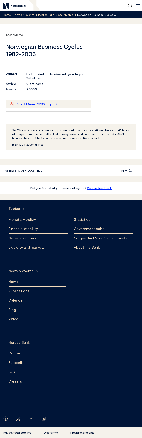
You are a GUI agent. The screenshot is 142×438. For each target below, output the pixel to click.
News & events (21, 271)
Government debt (89, 228)
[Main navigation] (138, 6)
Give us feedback (99, 188)
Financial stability (23, 228)
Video (13, 318)
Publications (19, 291)
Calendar (16, 300)
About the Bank (87, 247)
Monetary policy (22, 219)
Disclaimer (51, 432)
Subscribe (17, 362)
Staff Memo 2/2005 (37, 104)
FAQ (12, 371)
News (13, 281)
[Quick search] (130, 6)
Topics (14, 208)
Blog (12, 309)
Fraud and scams (82, 432)
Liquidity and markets (27, 247)
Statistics (82, 219)
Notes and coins (22, 238)
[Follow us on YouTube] (31, 418)
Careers (15, 381)
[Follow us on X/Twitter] (19, 418)
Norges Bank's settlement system (102, 238)
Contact (16, 353)
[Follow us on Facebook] (6, 418)
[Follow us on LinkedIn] (44, 418)
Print (124, 171)
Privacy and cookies (17, 432)
